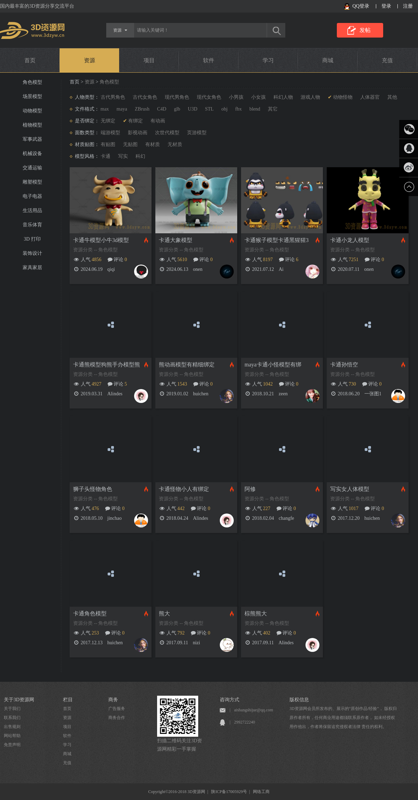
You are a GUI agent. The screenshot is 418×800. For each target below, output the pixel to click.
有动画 (157, 120)
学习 (268, 60)
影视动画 (137, 132)
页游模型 (197, 132)
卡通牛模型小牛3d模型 (101, 240)
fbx (238, 109)
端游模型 (110, 132)
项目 (149, 60)
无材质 (175, 144)
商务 (113, 699)
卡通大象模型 (175, 240)
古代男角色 (113, 97)
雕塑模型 (32, 182)
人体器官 (370, 97)
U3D (192, 109)
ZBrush (142, 109)
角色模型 (32, 82)
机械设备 (32, 153)
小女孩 (258, 97)
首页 (30, 60)
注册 (408, 6)
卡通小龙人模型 (349, 240)
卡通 (105, 156)
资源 (89, 60)
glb (177, 109)
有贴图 (108, 144)
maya (122, 109)
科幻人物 (283, 97)
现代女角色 (209, 97)
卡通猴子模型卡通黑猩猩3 (277, 240)
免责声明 (12, 744)
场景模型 (32, 96)
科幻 (140, 156)
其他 (392, 97)
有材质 (152, 144)
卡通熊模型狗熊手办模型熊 (106, 364)
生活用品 (32, 210)
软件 (208, 60)
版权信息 (299, 699)
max (105, 109)
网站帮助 (12, 735)
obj (224, 109)
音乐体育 (32, 224)
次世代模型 (167, 132)
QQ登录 (361, 6)
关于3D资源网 (19, 699)
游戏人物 (310, 97)
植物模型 (32, 125)
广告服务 (116, 708)
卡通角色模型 (90, 613)
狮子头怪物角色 (92, 489)
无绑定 (108, 120)
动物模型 (32, 110)
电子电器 (32, 196)
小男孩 (236, 97)
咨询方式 (229, 699)
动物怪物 (343, 97)
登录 (386, 6)
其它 (273, 109)
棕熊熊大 (256, 613)
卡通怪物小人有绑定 (184, 489)
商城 (327, 60)
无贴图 (130, 144)
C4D (161, 109)
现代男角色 (177, 97)
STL (209, 109)
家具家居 (32, 267)
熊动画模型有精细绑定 (187, 364)
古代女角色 (145, 97)
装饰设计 (32, 253)
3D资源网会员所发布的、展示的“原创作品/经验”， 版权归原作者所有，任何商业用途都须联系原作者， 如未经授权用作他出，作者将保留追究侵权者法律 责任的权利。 (343, 717)
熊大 (164, 613)
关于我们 (12, 708)
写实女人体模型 (349, 489)
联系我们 (12, 717)
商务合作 (116, 717)
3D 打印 (32, 239)
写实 (123, 156)
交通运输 (32, 167)
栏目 (68, 699)
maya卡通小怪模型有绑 (273, 364)
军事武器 (32, 139)
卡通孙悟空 (344, 364)
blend (254, 109)
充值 (387, 60)
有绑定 (135, 120)
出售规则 (12, 726)
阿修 (250, 489)
